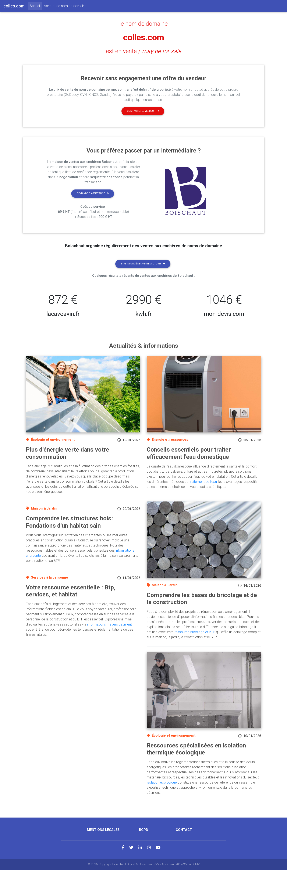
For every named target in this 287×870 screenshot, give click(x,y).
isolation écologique (162, 782)
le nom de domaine (144, 23)
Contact (184, 830)
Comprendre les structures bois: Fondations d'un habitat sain (69, 522)
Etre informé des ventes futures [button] (143, 263)
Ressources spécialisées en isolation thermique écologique (196, 749)
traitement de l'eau (203, 482)
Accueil (36, 5)
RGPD (143, 830)
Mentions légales (103, 830)
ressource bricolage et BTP (194, 632)
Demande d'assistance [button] (93, 193)
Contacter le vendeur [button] (143, 111)
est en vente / (143, 51)
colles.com (143, 37)
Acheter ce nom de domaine (65, 6)
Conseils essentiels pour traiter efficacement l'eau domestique (189, 453)
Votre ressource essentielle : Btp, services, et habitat (70, 591)
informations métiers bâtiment (109, 624)
